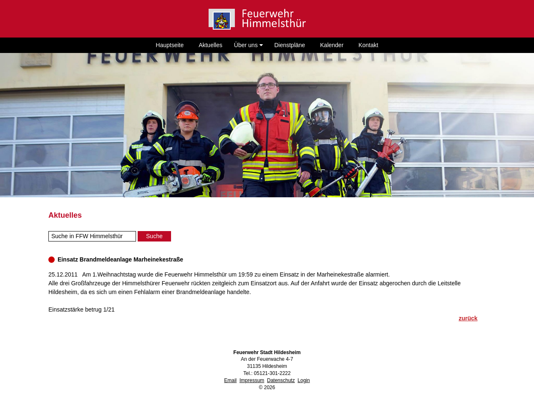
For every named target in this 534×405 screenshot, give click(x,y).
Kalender (331, 45)
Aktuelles (210, 45)
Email (230, 380)
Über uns (248, 45)
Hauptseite (170, 45)
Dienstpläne (289, 45)
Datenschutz (281, 380)
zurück (467, 318)
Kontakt (368, 45)
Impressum (251, 380)
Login (303, 380)
